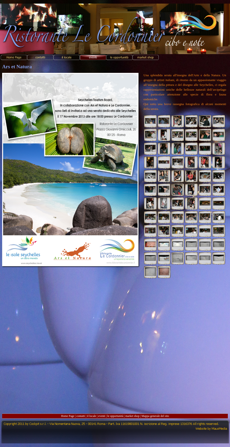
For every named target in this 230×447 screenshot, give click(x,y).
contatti (80, 416)
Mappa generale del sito (155, 416)
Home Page (68, 416)
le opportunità (115, 416)
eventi (101, 416)
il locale (91, 416)
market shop (132, 416)
